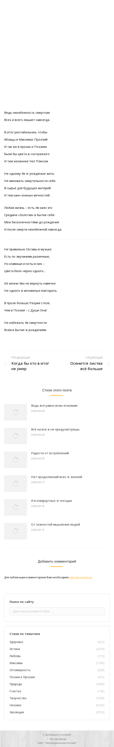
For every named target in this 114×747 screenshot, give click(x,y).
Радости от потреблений (50, 453)
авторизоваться (81, 577)
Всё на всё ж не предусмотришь (55, 429)
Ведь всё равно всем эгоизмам (54, 405)
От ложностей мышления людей (55, 524)
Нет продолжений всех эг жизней (56, 477)
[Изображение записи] (15, 412)
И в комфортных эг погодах (51, 500)
